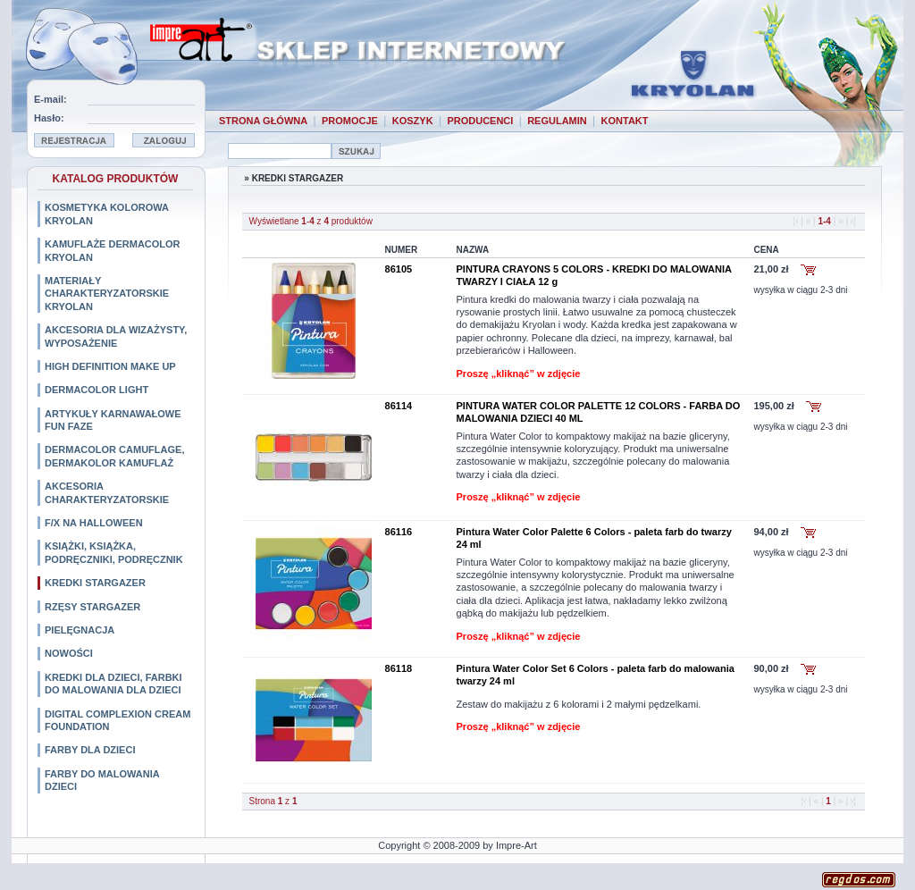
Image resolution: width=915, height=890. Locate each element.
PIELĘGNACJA (79, 630)
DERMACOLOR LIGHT (96, 389)
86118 (399, 668)
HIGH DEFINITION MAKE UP (110, 366)
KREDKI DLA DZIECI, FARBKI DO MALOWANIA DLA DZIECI (113, 683)
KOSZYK (412, 120)
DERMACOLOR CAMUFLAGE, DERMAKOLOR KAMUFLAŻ (114, 455)
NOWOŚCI (69, 653)
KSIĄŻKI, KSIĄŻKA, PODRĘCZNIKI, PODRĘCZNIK (114, 552)
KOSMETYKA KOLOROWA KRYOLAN (107, 213)
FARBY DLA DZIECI (90, 749)
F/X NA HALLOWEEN (94, 522)
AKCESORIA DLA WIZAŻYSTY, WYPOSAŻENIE (116, 336)
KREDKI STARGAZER (95, 582)
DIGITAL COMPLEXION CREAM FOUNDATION (117, 720)
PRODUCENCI (480, 120)
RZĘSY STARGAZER (92, 606)
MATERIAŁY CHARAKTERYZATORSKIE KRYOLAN (107, 293)
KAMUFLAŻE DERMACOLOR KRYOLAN (112, 250)
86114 (399, 405)
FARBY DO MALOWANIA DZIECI (102, 780)
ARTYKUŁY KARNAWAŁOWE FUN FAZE (113, 420)
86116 (399, 531)
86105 (399, 269)
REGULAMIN (557, 120)
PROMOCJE (350, 120)
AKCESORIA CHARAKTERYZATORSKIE (107, 492)
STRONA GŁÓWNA (263, 120)
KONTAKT (625, 120)
